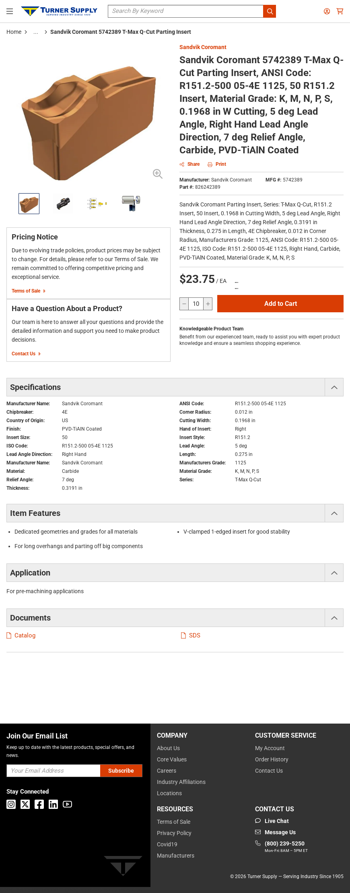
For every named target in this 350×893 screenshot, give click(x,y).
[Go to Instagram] (11, 804)
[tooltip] (35, 31)
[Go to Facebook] (39, 804)
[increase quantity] (207, 304)
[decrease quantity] (184, 304)
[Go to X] (25, 804)
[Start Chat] (272, 821)
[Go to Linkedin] (53, 804)
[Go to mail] (275, 832)
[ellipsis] (35, 31)
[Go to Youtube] (67, 804)
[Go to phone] (281, 847)
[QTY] (196, 304)
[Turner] (123, 867)
